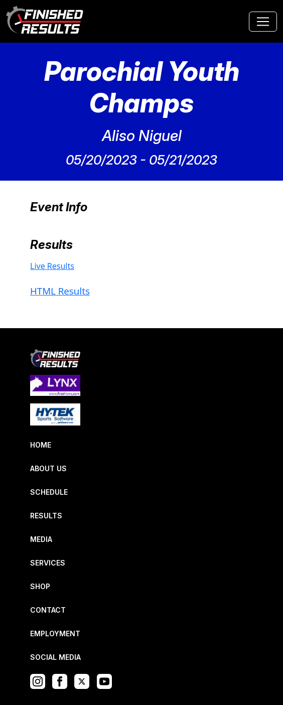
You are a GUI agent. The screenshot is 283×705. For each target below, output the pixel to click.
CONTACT (48, 610)
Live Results (52, 265)
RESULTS (46, 515)
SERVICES (47, 562)
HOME (40, 445)
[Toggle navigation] (263, 22)
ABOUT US (48, 468)
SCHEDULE (49, 492)
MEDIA (41, 539)
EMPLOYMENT (55, 633)
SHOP (40, 586)
